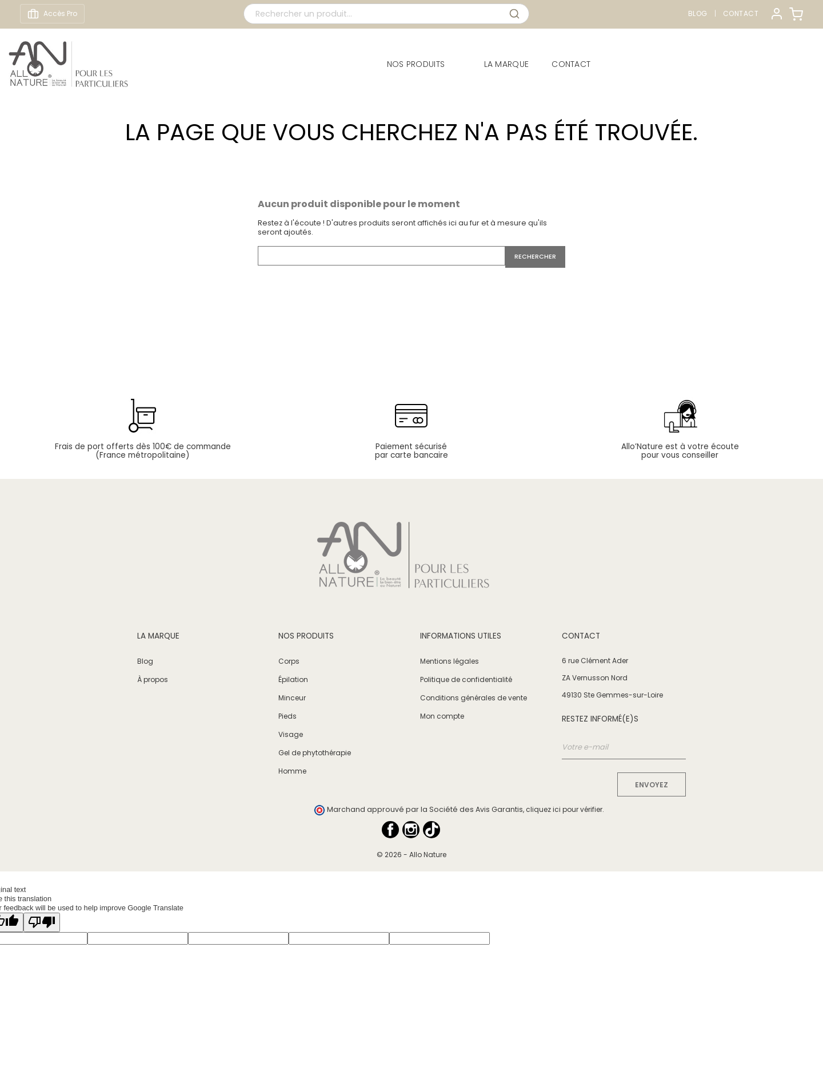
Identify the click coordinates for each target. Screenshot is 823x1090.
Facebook (390, 829)
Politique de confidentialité (466, 679)
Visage (290, 734)
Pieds (287, 716)
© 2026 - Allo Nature (411, 854)
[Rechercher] (381, 255)
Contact (741, 13)
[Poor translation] (41, 922)
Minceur (292, 698)
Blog (698, 13)
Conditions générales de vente (473, 698)
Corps (288, 661)
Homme (292, 771)
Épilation (293, 679)
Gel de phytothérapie (314, 753)
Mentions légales (449, 661)
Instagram (411, 829)
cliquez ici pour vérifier (564, 809)
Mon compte (442, 716)
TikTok (431, 829)
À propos (152, 679)
